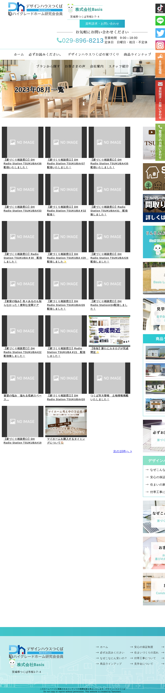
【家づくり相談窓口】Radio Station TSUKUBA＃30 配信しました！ (23, 258)
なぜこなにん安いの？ (113, 658)
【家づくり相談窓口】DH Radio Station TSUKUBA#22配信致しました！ (23, 352)
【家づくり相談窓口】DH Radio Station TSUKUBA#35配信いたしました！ (109, 163)
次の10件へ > (122, 451)
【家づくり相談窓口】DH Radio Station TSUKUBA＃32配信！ (66, 210)
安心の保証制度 (143, 646)
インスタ (160, 45)
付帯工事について (145, 658)
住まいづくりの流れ (146, 652)
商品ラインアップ (111, 663)
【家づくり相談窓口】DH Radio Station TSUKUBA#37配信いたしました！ (66, 163)
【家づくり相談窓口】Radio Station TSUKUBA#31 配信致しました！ (109, 210)
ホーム (104, 646)
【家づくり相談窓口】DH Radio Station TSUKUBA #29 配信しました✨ (67, 258)
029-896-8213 (80, 40)
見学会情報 (160, 65)
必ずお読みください (112, 652)
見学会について (143, 663)
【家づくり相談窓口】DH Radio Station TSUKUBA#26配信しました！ (66, 305)
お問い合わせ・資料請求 (160, 100)
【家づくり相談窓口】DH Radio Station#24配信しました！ (109, 305)
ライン (160, 8)
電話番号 (160, 142)
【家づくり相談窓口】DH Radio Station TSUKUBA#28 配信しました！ (109, 258)
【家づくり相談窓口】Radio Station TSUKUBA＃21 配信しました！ (66, 352)
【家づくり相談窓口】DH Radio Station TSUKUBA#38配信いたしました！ (23, 163)
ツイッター (160, 33)
